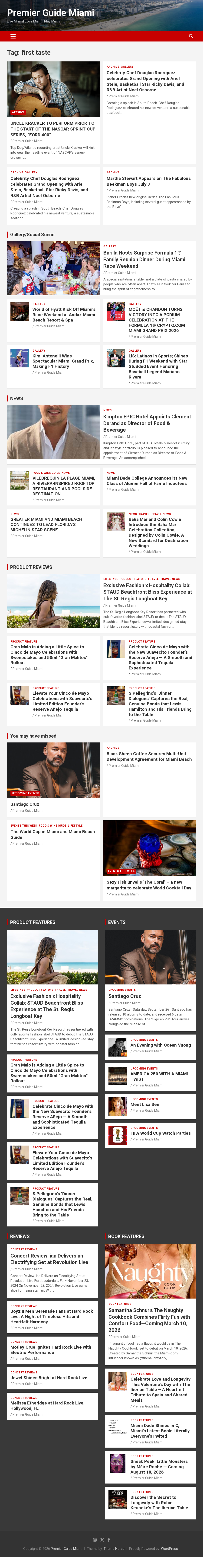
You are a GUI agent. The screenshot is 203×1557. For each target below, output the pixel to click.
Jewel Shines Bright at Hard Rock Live (48, 1377)
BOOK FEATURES (126, 1236)
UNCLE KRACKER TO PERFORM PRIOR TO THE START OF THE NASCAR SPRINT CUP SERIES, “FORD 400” (52, 129)
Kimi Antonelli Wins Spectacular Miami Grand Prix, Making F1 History (63, 361)
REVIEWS (20, 1236)
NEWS (16, 398)
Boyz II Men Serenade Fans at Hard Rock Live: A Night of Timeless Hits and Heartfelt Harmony (51, 1317)
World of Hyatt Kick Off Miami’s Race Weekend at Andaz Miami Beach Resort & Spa (64, 315)
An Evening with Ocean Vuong (161, 1045)
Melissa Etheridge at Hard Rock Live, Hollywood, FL (47, 1405)
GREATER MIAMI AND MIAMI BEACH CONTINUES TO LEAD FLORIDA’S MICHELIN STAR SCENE (46, 525)
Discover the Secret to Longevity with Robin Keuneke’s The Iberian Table (159, 1503)
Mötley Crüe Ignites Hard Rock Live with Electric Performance (50, 1349)
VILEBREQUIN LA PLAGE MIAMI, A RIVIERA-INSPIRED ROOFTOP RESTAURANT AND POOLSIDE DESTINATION (64, 486)
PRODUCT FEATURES (33, 922)
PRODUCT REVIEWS (31, 567)
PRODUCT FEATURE (133, 579)
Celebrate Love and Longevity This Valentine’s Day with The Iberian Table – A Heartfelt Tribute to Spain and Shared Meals (161, 1389)
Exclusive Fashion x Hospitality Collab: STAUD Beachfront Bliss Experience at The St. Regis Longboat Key (147, 592)
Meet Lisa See (145, 1104)
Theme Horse (114, 1549)
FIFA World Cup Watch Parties (161, 1133)
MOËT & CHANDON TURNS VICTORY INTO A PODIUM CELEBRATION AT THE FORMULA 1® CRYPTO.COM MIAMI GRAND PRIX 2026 (157, 320)
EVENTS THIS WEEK (23, 825)
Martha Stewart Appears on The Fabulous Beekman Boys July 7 (149, 181)
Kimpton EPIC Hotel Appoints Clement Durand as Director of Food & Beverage (147, 423)
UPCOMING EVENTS (25, 793)
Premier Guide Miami (50, 12)
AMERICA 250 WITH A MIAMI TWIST (159, 1076)
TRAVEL (143, 514)
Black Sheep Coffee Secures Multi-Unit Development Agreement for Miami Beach (149, 756)
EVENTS (117, 922)
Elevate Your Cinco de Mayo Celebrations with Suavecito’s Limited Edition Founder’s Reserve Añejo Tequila (62, 701)
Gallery (127, 66)
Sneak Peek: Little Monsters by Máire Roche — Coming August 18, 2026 (159, 1467)
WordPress (169, 1549)
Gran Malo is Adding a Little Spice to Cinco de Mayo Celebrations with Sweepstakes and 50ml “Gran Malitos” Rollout (49, 654)
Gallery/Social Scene (32, 234)
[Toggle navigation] (13, 36)
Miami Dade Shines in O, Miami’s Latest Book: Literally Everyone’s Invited (160, 1431)
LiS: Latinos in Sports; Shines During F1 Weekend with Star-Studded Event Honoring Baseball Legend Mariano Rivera (159, 366)
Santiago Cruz (24, 804)
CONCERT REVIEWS (23, 1249)
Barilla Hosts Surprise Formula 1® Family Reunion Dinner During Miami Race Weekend (144, 259)
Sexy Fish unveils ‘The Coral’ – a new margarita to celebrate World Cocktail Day (149, 885)
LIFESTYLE (110, 579)
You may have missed (33, 736)
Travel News (161, 514)
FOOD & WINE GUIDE (46, 472)
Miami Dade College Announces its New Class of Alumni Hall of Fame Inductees (147, 480)
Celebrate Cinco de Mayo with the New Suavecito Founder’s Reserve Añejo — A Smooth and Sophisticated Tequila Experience (160, 657)
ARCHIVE (18, 112)
